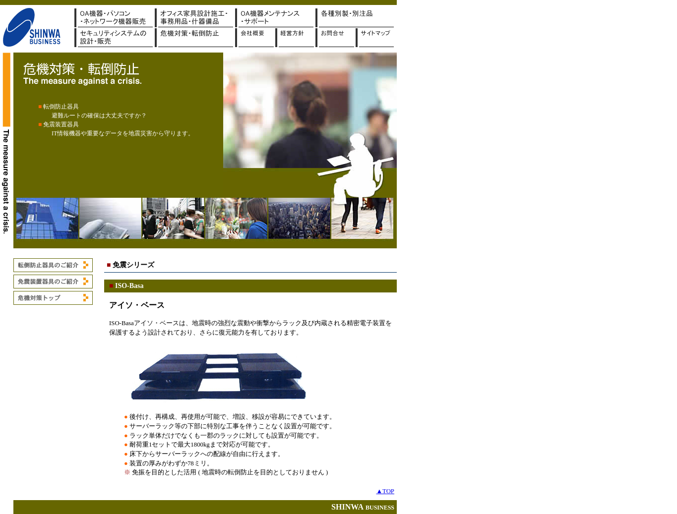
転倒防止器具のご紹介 (53, 265)
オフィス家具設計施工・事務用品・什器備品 (195, 17)
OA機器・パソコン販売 (114, 17)
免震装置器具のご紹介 (53, 281)
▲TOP (385, 491)
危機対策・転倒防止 (195, 37)
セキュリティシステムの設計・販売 (114, 37)
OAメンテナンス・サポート (275, 17)
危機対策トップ (53, 298)
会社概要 (255, 37)
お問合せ (335, 37)
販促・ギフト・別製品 (355, 17)
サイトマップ (375, 37)
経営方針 (295, 37)
